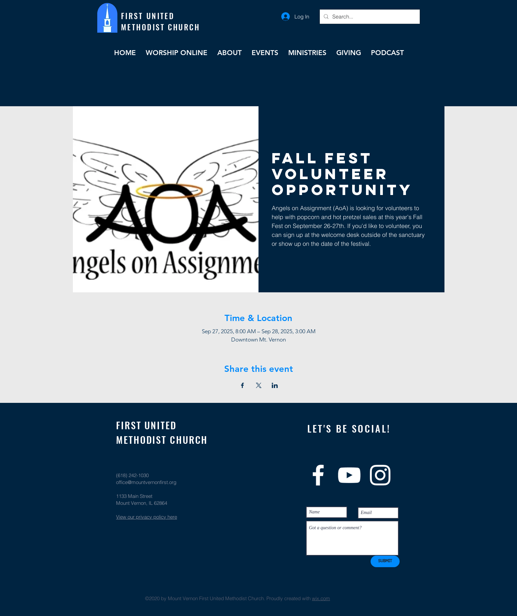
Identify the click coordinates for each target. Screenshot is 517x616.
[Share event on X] (259, 385)
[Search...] (369, 17)
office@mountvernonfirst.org (146, 482)
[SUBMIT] (385, 561)
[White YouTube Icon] (349, 475)
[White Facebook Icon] (318, 475)
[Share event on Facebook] (242, 385)
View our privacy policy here (146, 517)
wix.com (321, 598)
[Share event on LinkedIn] (275, 385)
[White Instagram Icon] (380, 475)
